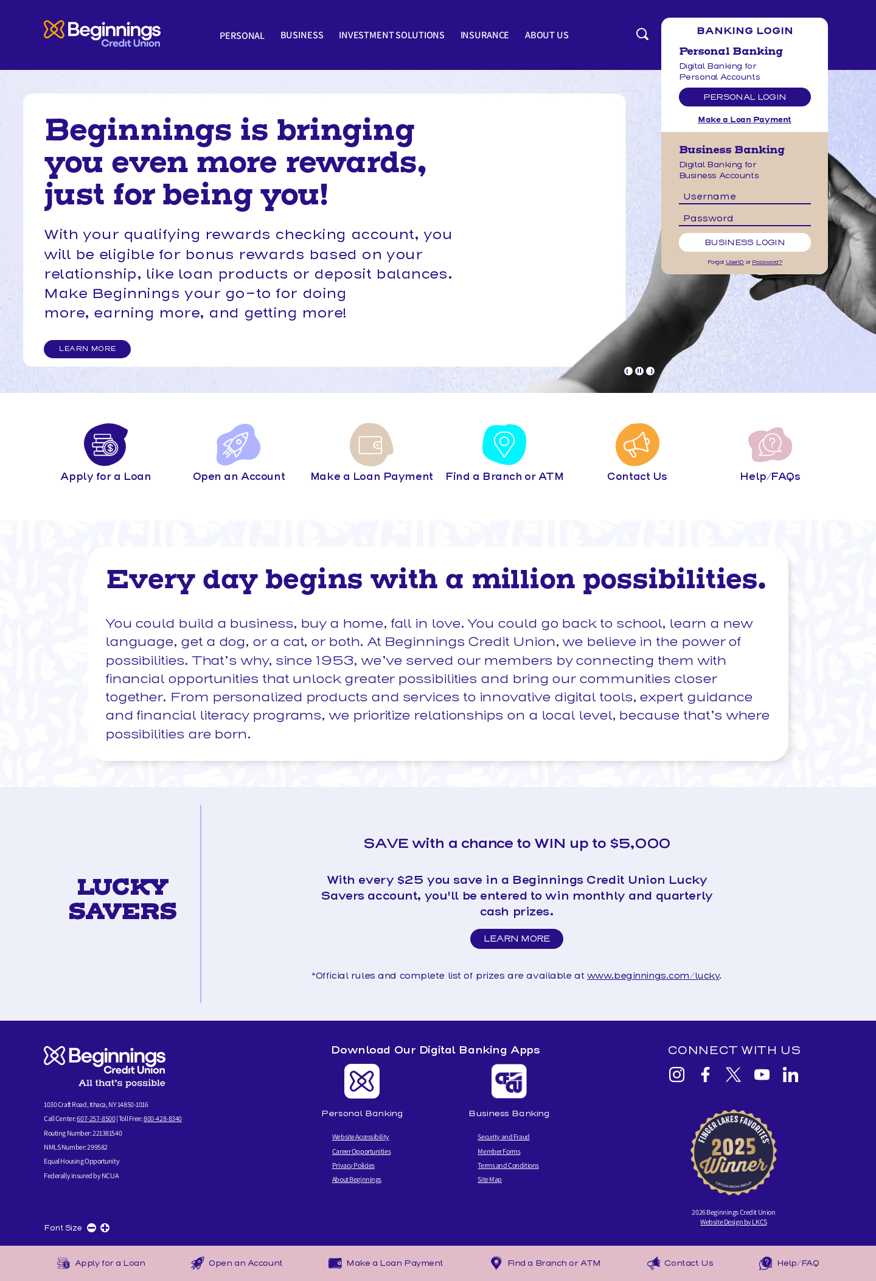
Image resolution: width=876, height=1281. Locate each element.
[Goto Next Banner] (650, 371)
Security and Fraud (503, 1137)
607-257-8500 (96, 1118)
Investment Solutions (392, 35)
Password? (767, 262)
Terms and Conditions (508, 1165)
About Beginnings (356, 1179)
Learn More (520, 941)
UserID (735, 262)
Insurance (485, 35)
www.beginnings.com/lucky (653, 975)
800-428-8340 (163, 1118)
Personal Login (745, 97)
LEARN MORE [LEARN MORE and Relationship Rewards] (90, 349)
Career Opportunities (361, 1151)
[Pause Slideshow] (639, 371)
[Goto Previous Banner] (628, 371)
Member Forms (499, 1151)
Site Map (490, 1179)
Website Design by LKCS (733, 1221)
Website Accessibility (360, 1137)
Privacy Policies (353, 1165)
